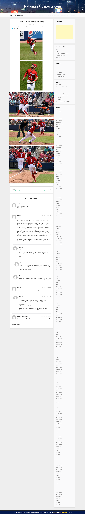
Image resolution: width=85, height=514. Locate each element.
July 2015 (58, 377)
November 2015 (59, 369)
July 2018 (58, 303)
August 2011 (58, 475)
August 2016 (58, 350)
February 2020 (59, 263)
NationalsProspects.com (42, 6)
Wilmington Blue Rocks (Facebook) (63, 101)
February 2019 (59, 288)
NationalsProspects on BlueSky (62, 66)
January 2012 (58, 465)
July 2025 (58, 128)
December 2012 (59, 442)
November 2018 (59, 294)
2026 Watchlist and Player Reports (52, 15)
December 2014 (59, 392)
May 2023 (58, 182)
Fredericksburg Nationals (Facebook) (63, 86)
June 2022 (58, 205)
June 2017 (58, 330)
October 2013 (58, 421)
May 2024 (58, 157)
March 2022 (58, 211)
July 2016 (58, 353)
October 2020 (58, 247)
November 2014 (59, 394)
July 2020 (58, 253)
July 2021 (58, 228)
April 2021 (58, 234)
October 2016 (58, 346)
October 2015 (58, 371)
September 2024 (59, 149)
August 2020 (58, 251)
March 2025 (58, 136)
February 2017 (59, 338)
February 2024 (59, 163)
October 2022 (58, 197)
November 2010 (59, 494)
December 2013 (59, 417)
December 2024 (59, 143)
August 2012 (58, 450)
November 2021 (59, 220)
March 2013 (58, 436)
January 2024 (58, 166)
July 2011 (58, 477)
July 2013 (58, 427)
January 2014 (58, 415)
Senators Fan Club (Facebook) (62, 95)
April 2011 (58, 483)
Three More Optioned (17, 190)
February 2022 (59, 213)
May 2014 (58, 407)
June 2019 (58, 280)
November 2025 (59, 120)
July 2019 (58, 278)
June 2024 (58, 155)
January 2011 (58, 490)
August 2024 (58, 151)
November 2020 (59, 244)
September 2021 (59, 224)
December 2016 (59, 342)
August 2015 (58, 375)
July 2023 (58, 178)
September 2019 (59, 274)
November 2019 (59, 269)
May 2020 (58, 257)
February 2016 (59, 363)
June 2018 (58, 305)
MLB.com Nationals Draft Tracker (62, 88)
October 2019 (58, 271)
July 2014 (58, 402)
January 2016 (58, 365)
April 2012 (58, 458)
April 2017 (58, 334)
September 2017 (59, 323)
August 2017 (58, 325)
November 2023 (59, 170)
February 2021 (59, 238)
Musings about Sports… (60, 91)
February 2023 (59, 188)
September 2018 (59, 299)
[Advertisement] (64, 32)
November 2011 (59, 469)
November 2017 (59, 319)
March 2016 (58, 361)
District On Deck (59, 84)
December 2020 (59, 242)
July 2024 (58, 153)
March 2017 (58, 336)
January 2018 (58, 315)
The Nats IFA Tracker (60, 76)
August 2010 (58, 500)
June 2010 (58, 504)
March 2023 (58, 186)
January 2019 (58, 290)
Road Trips (73, 15)
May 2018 (58, 307)
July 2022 (58, 203)
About (40, 15)
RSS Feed (58, 70)
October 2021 (58, 222)
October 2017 (58, 321)
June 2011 (58, 479)
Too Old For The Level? (65, 15)
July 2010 (58, 502)
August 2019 (58, 276)
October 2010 (58, 496)
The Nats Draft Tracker (60, 74)
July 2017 (58, 328)
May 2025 (58, 132)
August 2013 (58, 425)
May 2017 (58, 332)
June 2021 (58, 230)
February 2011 (59, 488)
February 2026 (59, 114)
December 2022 (59, 192)
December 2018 (59, 292)
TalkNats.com (58, 97)
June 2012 (58, 454)
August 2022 (58, 201)
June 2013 (58, 429)
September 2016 (59, 348)
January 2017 (58, 340)
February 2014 (59, 413)
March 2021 (58, 236)
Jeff (18, 204)
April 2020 (58, 259)
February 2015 (59, 388)
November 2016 (59, 344)
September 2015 (59, 373)
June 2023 (58, 180)
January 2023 (58, 190)
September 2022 (59, 199)
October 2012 (58, 446)
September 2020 (59, 249)
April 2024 (58, 159)
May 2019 (58, 282)
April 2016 (58, 359)
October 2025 (58, 122)
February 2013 (59, 438)
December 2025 (59, 118)
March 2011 (58, 486)
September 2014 (59, 398)
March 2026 (58, 111)
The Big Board (59, 72)
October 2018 (58, 296)
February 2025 (59, 138)
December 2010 (59, 492)
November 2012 (59, 444)
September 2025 (59, 124)
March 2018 (58, 311)
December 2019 (59, 267)
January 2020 (58, 265)
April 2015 (58, 384)
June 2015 (58, 380)
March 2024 (58, 161)
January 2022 (58, 215)
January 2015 (58, 390)
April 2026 (58, 109)
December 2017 (59, 317)
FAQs (43, 15)
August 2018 (58, 301)
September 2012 (59, 448)
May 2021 (58, 232)
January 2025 (58, 141)
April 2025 (58, 134)
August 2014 (58, 400)
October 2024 (58, 147)
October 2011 (58, 471)
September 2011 (59, 473)
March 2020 (58, 261)
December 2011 (59, 467)
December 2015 (59, 367)
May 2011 (58, 481)
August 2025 (58, 126)
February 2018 (59, 313)
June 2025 (58, 130)
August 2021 (58, 226)
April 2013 (58, 434)
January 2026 (58, 116)
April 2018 (58, 309)
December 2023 (59, 168)
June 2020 (58, 255)
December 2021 (59, 217)
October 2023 (58, 172)
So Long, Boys (47, 190)
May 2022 (58, 207)
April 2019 (58, 284)
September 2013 (59, 423)
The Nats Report (59, 99)
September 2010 (59, 498)
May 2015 (58, 382)
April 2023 (58, 184)
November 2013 (59, 419)
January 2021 (58, 240)
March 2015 (58, 386)
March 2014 (58, 411)
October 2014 (58, 396)
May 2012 (58, 456)
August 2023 (58, 176)
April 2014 (58, 409)
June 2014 (58, 404)
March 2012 (58, 461)
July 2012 (58, 452)
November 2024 (59, 145)
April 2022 (58, 209)
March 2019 (58, 286)
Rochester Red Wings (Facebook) (62, 93)
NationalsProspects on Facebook (62, 68)
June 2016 (58, 355)
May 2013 (58, 432)
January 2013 (58, 440)
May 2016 (58, 357)
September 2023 (59, 174)
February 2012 (59, 463)
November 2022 (59, 195)
